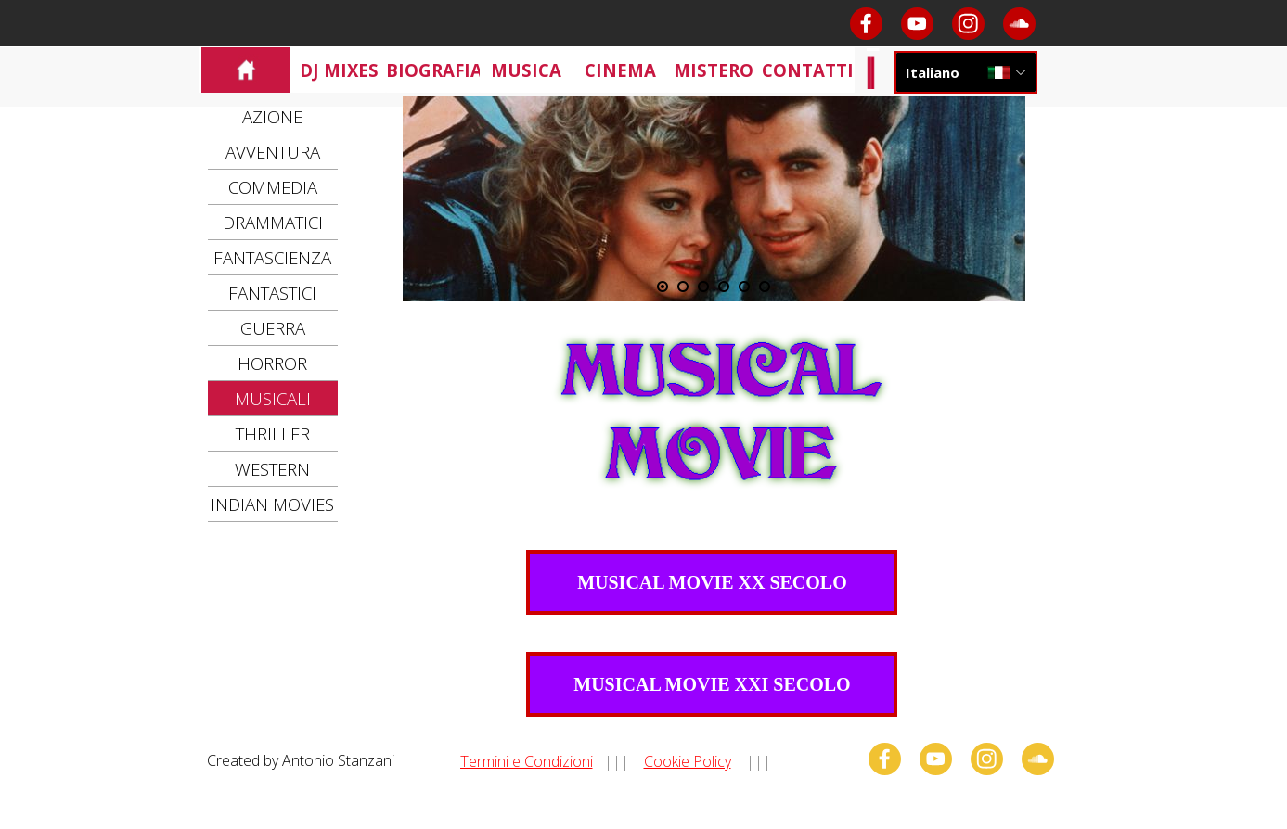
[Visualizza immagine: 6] (764, 286)
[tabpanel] (651, 760)
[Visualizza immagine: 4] (724, 286)
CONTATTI (808, 70)
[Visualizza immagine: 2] (683, 286)
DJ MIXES (339, 70)
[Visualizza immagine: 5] (744, 286)
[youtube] (917, 23)
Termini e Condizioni (526, 761)
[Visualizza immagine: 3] (703, 286)
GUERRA (272, 327)
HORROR (272, 363)
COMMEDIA (272, 186)
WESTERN (272, 468)
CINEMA (620, 70)
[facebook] (866, 23)
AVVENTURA (272, 151)
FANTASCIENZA (272, 257)
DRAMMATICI (273, 222)
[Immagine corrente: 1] (662, 286)
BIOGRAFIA (434, 70)
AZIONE (272, 116)
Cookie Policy (687, 761)
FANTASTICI (272, 292)
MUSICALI (273, 398)
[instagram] (968, 23)
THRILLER (273, 433)
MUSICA (526, 70)
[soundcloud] (1019, 23)
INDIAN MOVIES (272, 504)
